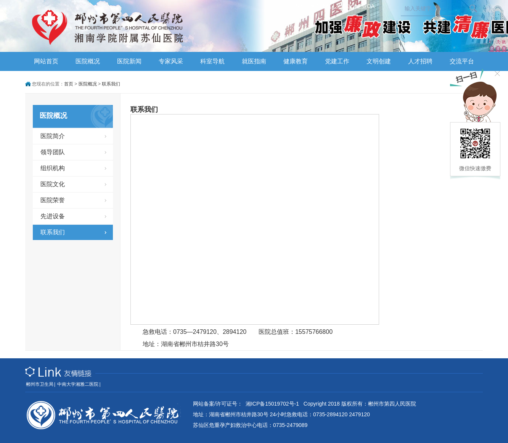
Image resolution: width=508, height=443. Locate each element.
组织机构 (52, 168)
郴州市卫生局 (39, 384)
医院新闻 (129, 61)
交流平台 (462, 61)
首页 (68, 84)
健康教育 (295, 61)
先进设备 (52, 216)
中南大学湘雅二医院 (77, 384)
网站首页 (46, 61)
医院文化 (52, 184)
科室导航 (212, 61)
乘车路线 (320, 6)
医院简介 (52, 136)
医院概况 (88, 61)
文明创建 (379, 61)
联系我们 (295, 6)
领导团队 (52, 152)
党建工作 (337, 61)
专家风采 (171, 61)
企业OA (365, 6)
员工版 (344, 6)
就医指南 (254, 61)
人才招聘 (420, 61)
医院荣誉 (52, 200)
